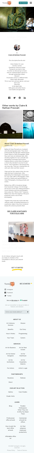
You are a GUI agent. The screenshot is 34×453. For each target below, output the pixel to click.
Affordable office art (10, 437)
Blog (10, 406)
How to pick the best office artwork (10, 428)
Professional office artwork (10, 419)
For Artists (10, 368)
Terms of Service (22, 450)
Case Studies (23, 392)
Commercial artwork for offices (23, 420)
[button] (31, 2)
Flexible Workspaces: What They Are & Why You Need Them (22, 410)
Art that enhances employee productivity (23, 429)
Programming (23, 334)
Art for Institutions (10, 361)
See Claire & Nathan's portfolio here (17, 212)
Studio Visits (10, 396)
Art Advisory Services (10, 324)
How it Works (10, 334)
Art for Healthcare (22, 355)
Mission (22, 323)
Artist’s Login (23, 368)
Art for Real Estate (23, 349)
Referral (22, 378)
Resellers (10, 378)
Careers (22, 338)
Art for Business (10, 348)
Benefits (10, 329)
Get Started (23, 3)
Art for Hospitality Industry (22, 362)
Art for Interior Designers (10, 355)
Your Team (10, 338)
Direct (11, 382)
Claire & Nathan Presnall (17, 55)
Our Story (23, 329)
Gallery (10, 392)
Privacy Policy (11, 450)
